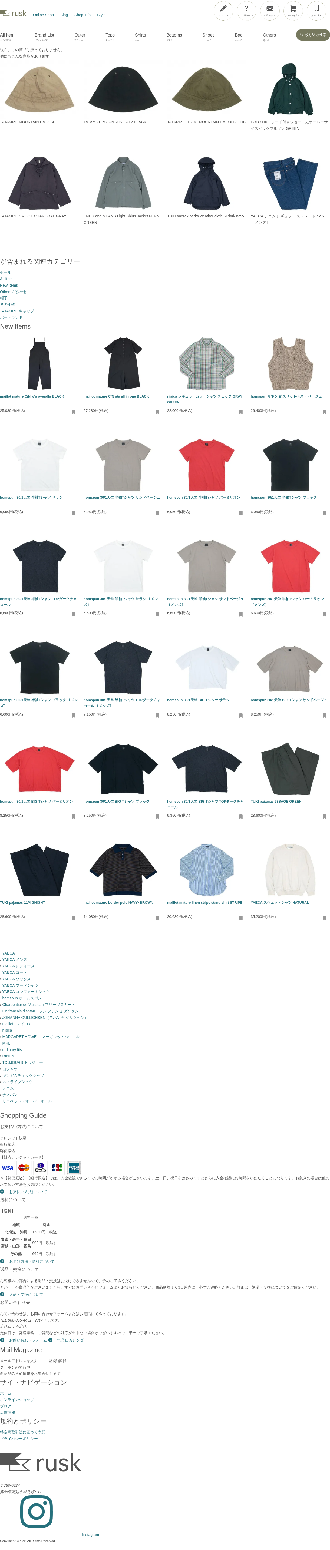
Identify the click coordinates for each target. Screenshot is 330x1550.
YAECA (8, 953)
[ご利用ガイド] (246, 11)
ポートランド (11, 317)
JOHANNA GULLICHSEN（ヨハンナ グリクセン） (45, 1017)
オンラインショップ (17, 1399)
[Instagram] (49, 1534)
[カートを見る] (293, 11)
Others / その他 (13, 292)
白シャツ (10, 1069)
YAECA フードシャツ (20, 985)
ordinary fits (12, 1050)
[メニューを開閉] (312, 10)
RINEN (8, 1056)
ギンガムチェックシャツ (23, 1075)
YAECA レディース (18, 966)
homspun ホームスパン (22, 998)
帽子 (4, 298)
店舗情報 (7, 1412)
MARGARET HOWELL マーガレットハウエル (41, 1037)
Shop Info (82, 15)
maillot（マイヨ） (17, 1024)
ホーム (5, 1393)
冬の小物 (7, 304)
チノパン (10, 1094)
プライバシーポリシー (19, 1438)
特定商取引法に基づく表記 (22, 1432)
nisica (7, 1030)
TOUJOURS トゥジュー (22, 1062)
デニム (8, 1088)
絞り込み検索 (313, 35)
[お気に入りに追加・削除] (74, 412)
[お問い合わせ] (270, 11)
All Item (6, 279)
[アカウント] (223, 11)
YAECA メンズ (14, 959)
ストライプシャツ (17, 1081)
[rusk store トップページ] (13, 15)
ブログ (5, 1406)
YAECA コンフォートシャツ (26, 991)
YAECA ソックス (16, 979)
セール (5, 272)
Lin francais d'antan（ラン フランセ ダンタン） (42, 1011)
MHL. (6, 1043)
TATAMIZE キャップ (17, 311)
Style (101, 15)
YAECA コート (14, 972)
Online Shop (43, 15)
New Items (9, 285)
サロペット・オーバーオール (27, 1101)
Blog (64, 15)
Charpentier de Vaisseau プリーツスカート (38, 1004)
